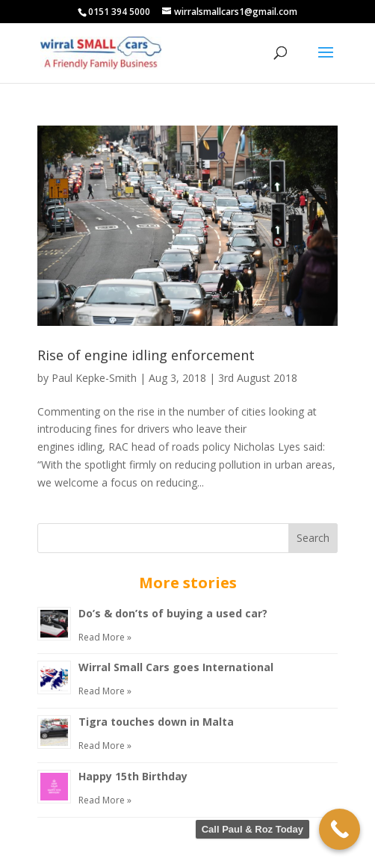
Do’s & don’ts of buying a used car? (172, 613)
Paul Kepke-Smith (94, 378)
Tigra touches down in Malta (156, 722)
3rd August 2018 (257, 378)
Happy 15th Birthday (133, 776)
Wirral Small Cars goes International (175, 667)
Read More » (104, 637)
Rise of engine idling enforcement (146, 355)
